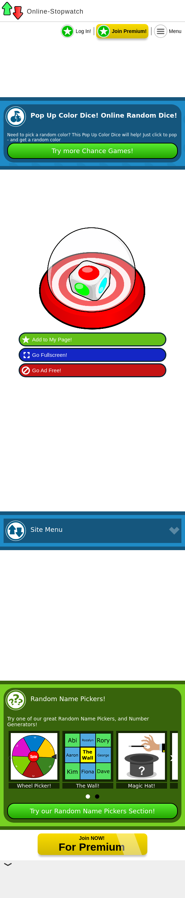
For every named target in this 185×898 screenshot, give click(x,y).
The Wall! (87, 786)
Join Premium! (129, 31)
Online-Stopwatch (55, 11)
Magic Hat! (141, 786)
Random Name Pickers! (67, 699)
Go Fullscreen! (49, 355)
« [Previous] (11, 757)
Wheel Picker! (34, 786)
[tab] (88, 796)
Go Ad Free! (46, 370)
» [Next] (174, 757)
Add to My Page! (52, 339)
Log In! (83, 31)
